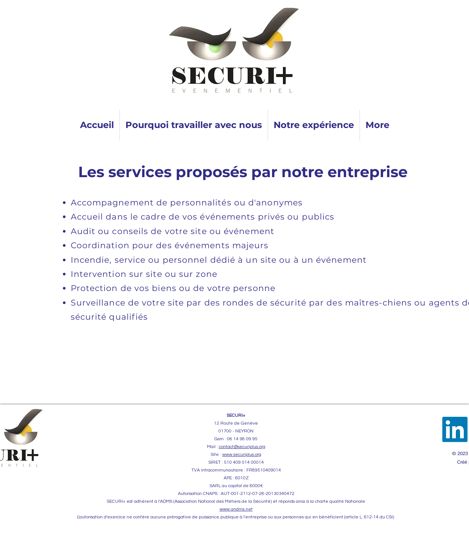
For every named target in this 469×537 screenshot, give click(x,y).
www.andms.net (236, 509)
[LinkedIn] (455, 429)
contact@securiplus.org (242, 446)
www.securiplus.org (241, 454)
